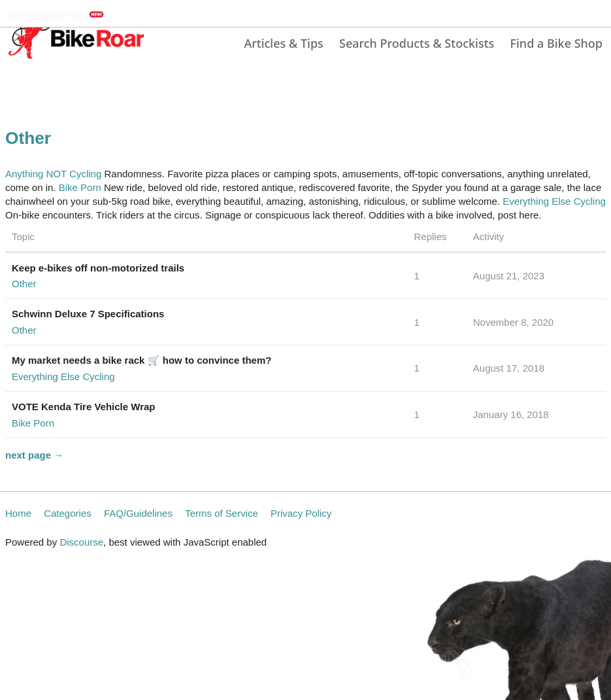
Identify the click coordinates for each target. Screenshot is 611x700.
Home (18, 513)
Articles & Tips (283, 43)
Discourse (81, 542)
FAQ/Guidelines (138, 513)
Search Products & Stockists (416, 43)
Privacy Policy (301, 513)
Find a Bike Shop (556, 43)
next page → (34, 455)
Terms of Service (221, 513)
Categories (67, 513)
